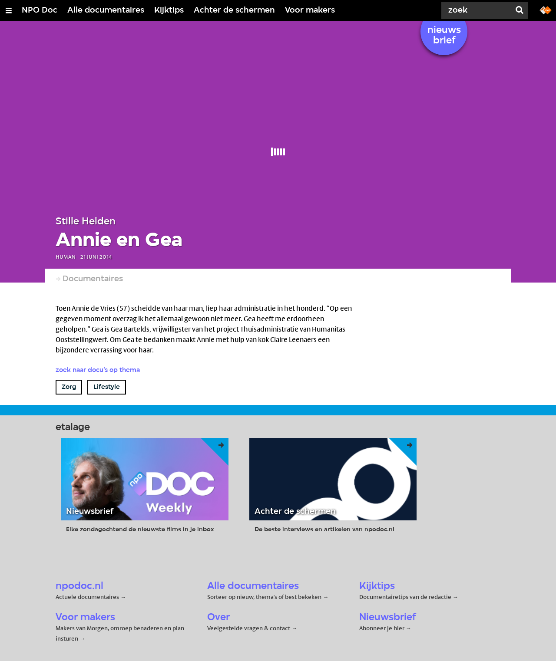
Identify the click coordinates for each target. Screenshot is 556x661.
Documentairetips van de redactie (405, 596)
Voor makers (310, 10)
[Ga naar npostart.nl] (545, 9)
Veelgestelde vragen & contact (248, 628)
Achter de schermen (234, 10)
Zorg (69, 387)
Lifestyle (106, 387)
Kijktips (169, 10)
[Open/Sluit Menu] (8, 10)
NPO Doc (39, 10)
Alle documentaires (105, 10)
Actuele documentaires (87, 596)
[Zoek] (477, 10)
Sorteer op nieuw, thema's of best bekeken (264, 596)
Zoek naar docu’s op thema (98, 370)
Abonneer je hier (382, 628)
